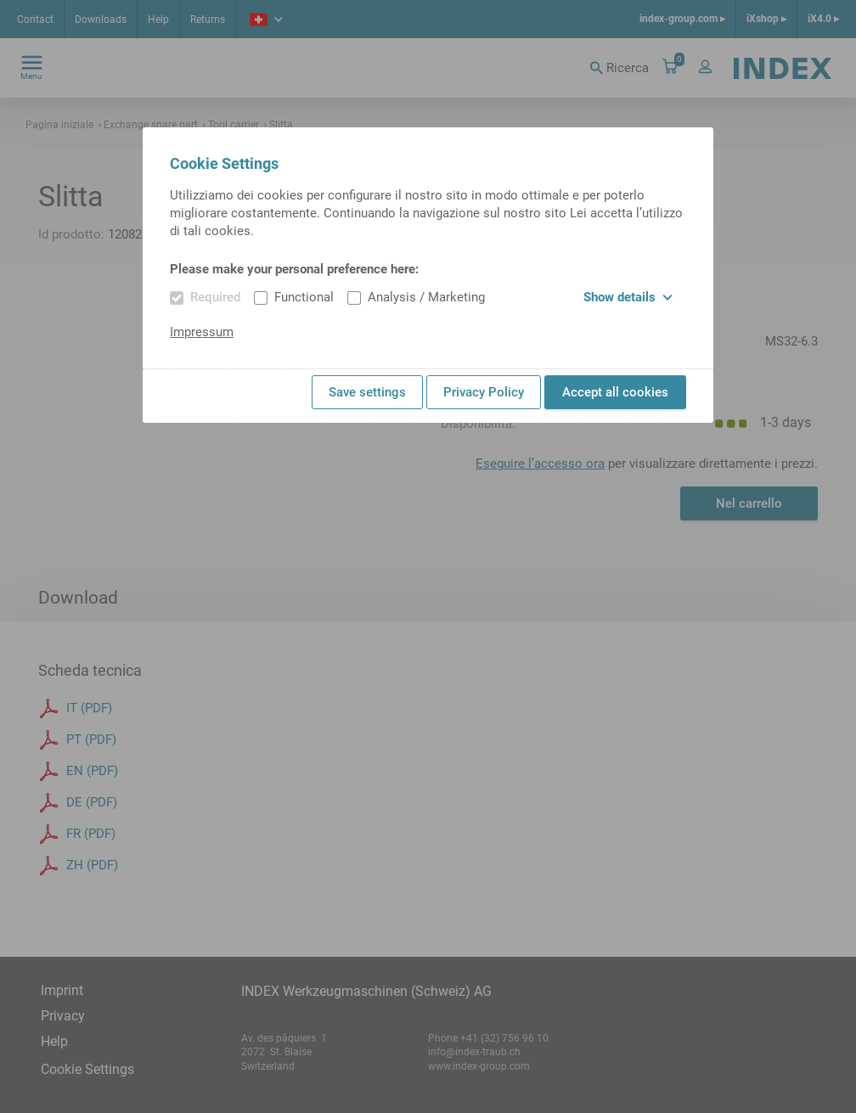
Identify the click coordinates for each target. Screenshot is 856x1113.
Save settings (367, 392)
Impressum (202, 332)
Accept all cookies (615, 392)
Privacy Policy (483, 392)
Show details (628, 297)
